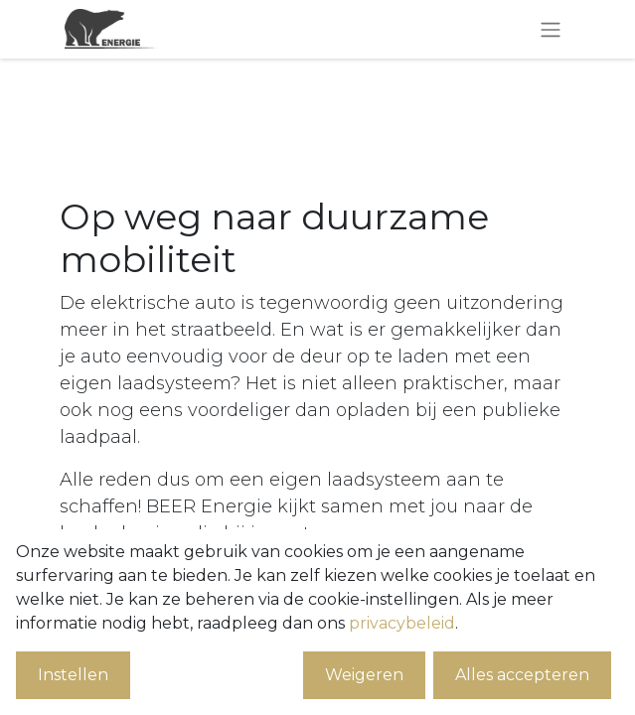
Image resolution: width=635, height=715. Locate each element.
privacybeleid (402, 623)
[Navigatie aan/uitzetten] (550, 29)
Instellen (73, 674)
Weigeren (364, 674)
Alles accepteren (522, 674)
